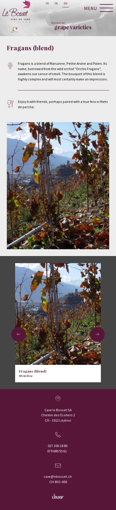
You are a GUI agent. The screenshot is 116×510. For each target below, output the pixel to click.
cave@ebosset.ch (58, 476)
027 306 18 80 (57, 445)
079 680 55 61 (57, 451)
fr (47, 3)
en (65, 3)
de (56, 3)
